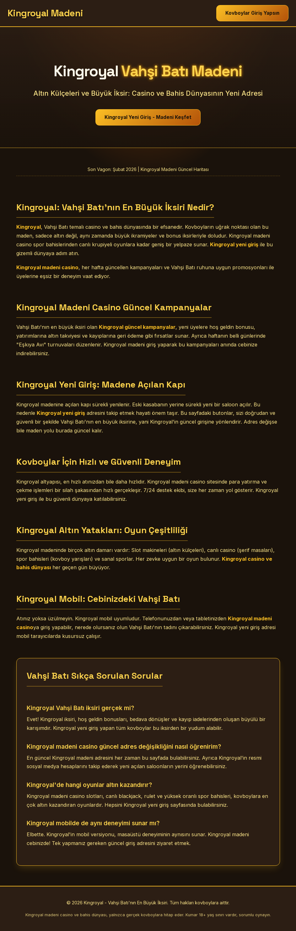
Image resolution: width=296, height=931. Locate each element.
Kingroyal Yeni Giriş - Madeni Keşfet (148, 117)
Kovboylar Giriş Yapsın (252, 13)
